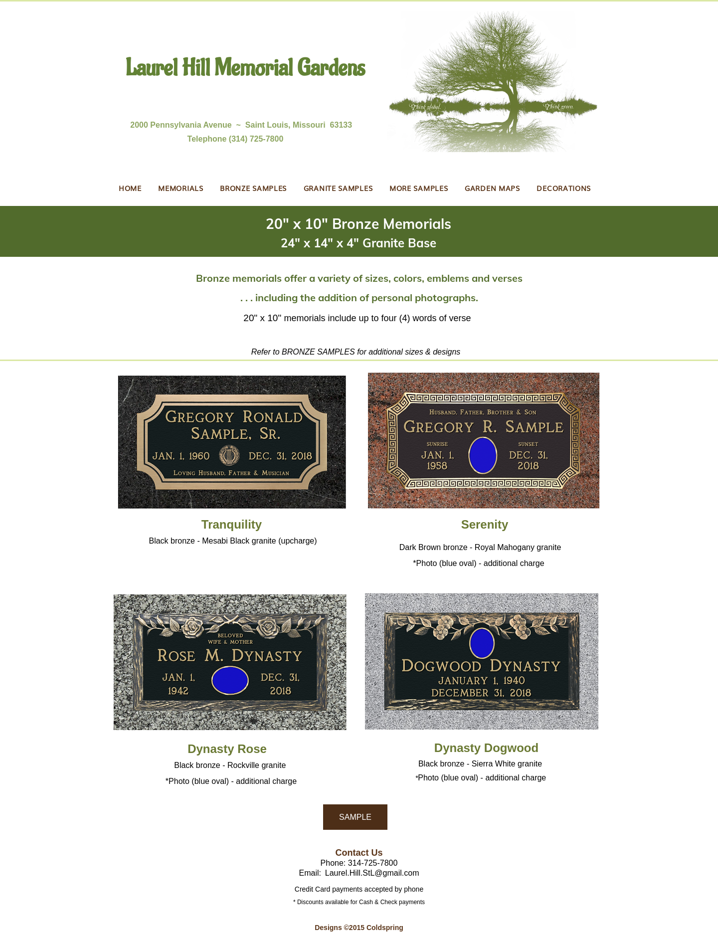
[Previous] (54, 237)
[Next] (663, 237)
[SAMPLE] (355, 817)
